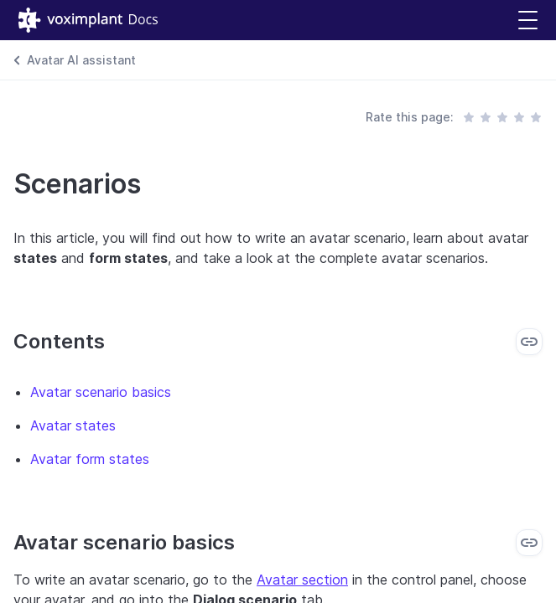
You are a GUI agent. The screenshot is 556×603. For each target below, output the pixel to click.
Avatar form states (89, 459)
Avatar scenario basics (100, 392)
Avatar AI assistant (81, 60)
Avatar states (73, 425)
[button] (528, 20)
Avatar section (302, 579)
